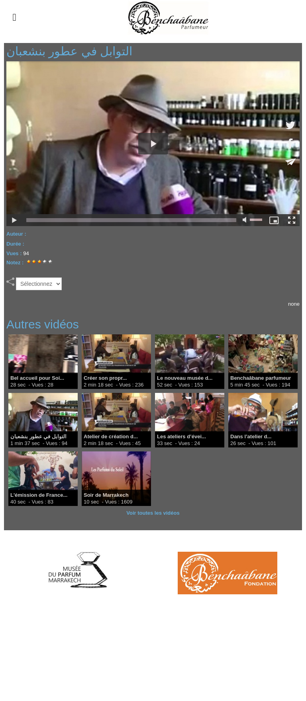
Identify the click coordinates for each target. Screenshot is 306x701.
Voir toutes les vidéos (152, 513)
